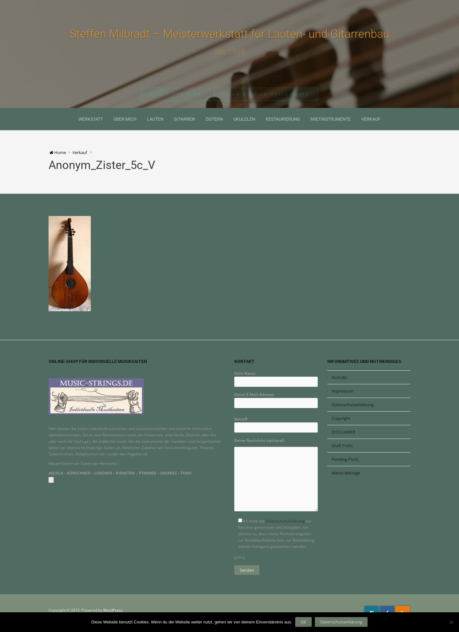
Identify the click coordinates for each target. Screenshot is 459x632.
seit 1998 (229, 51)
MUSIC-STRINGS (175, 95)
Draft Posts (342, 445)
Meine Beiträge (346, 473)
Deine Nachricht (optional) (276, 477)
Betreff (276, 423)
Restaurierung (283, 119)
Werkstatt (90, 119)
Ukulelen (244, 119)
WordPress (113, 610)
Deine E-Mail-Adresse (276, 399)
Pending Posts (345, 459)
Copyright (341, 418)
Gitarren (184, 119)
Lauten (155, 119)
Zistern (214, 119)
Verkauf (371, 119)
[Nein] (451, 622)
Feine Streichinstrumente (266, 95)
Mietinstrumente (331, 119)
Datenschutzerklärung (285, 521)
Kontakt (339, 377)
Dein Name (276, 377)
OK (303, 622)
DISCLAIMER (343, 432)
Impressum (342, 391)
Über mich (124, 119)
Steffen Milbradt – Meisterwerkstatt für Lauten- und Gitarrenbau (229, 34)
